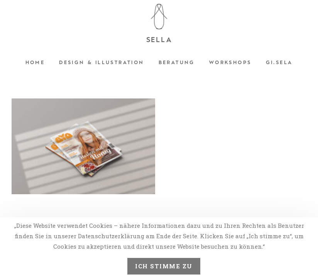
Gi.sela (279, 62)
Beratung (177, 62)
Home (35, 62)
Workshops (230, 62)
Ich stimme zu (164, 266)
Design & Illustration (101, 62)
